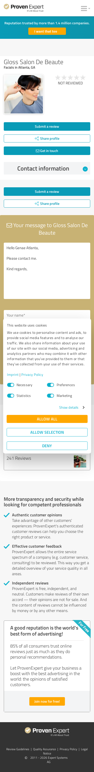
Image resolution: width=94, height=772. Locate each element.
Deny (47, 445)
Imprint (13, 374)
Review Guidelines (17, 749)
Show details (68, 407)
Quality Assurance (44, 749)
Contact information (52, 168)
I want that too (45, 31)
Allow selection (47, 432)
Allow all (47, 419)
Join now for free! (47, 701)
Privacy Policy (32, 374)
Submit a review (47, 126)
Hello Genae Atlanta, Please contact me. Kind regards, (47, 271)
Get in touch (47, 150)
